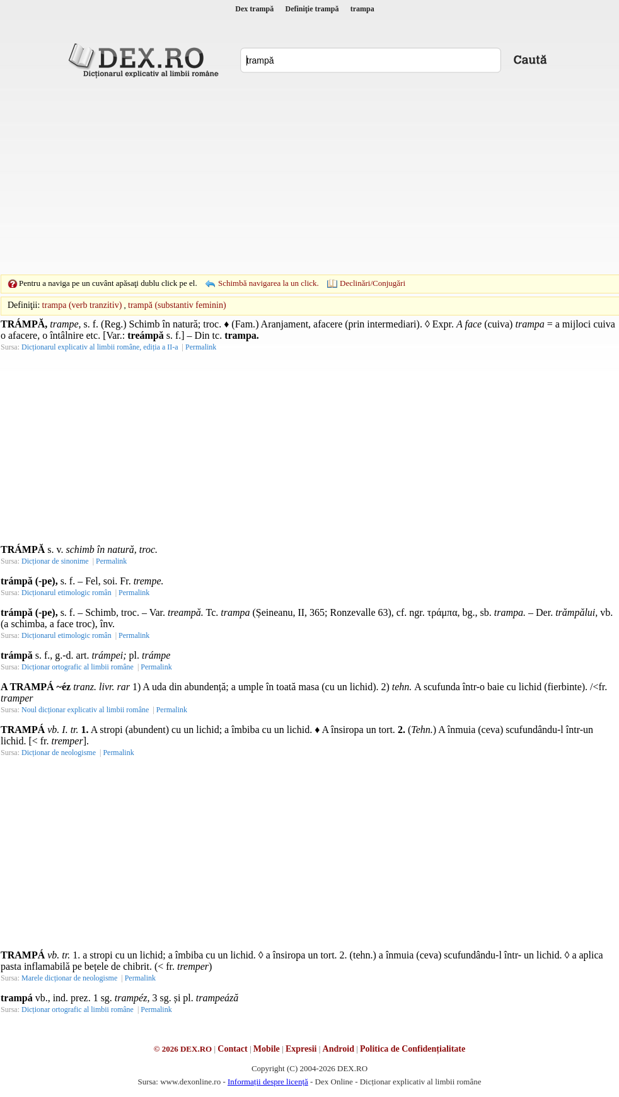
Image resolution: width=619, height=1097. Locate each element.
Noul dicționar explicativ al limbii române (85, 709)
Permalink (200, 347)
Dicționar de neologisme (58, 752)
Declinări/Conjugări (372, 283)
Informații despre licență (268, 1081)
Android (338, 1049)
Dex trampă (254, 8)
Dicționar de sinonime (55, 561)
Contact (232, 1049)
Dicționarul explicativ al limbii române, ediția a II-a (99, 347)
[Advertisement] (290, 176)
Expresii (301, 1049)
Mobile (266, 1049)
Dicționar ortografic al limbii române (77, 666)
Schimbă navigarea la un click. (268, 283)
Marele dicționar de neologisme (69, 978)
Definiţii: (24, 305)
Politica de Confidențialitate (412, 1049)
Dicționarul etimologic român (66, 592)
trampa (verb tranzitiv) (82, 305)
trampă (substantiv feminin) (177, 305)
